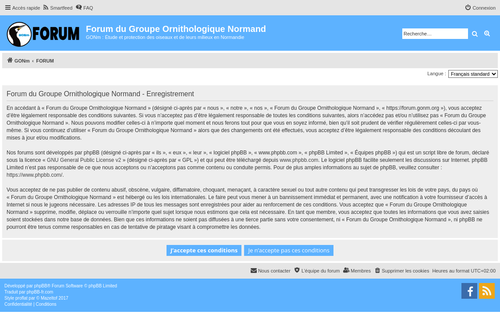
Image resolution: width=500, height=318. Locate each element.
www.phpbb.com (299, 160)
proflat (21, 298)
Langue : (436, 73)
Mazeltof (49, 298)
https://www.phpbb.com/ (34, 175)
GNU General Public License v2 (84, 160)
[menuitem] (58, 8)
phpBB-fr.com (40, 292)
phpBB (40, 285)
